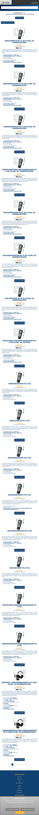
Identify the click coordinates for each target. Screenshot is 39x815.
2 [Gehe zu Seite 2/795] (14, 764)
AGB (19, 781)
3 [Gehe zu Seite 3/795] (16, 764)
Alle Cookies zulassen (20, 812)
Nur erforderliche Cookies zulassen (12, 809)
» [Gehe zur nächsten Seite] (28, 764)
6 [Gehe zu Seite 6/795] (22, 764)
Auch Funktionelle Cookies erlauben (27, 809)
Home (24, 13)
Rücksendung (19, 790)
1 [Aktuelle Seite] (12, 764)
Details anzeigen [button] (19, 66)
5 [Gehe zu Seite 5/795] (20, 764)
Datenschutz (19, 779)
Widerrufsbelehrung (19, 783)
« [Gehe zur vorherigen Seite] (10, 764)
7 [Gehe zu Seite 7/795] (24, 764)
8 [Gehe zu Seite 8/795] (26, 764)
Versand (19, 788)
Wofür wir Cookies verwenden (19, 806)
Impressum (19, 777)
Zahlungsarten (19, 792)
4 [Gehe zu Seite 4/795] (18, 764)
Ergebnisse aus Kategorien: (8, 22)
